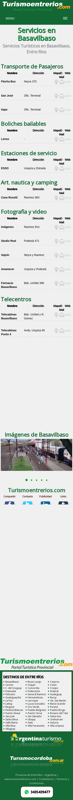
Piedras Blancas (14, 710)
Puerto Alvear (12, 713)
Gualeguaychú (13, 697)
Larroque (33, 700)
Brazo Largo (34, 681)
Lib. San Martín (58, 700)
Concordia (33, 688)
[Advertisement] (36, 388)
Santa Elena (11, 719)
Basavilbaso (12, 681)
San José (10, 716)
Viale (30, 722)
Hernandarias (35, 697)
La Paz (8, 700)
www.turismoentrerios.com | (21, 779)
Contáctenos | (47, 779)
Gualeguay (56, 694)
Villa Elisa (10, 725)
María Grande (57, 703)
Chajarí (31, 685)
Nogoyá (9, 707)
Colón (53, 685)
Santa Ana (55, 716)
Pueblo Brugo (57, 710)
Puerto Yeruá (35, 713)
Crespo (54, 688)
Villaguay (10, 729)
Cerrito (9, 685)
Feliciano (10, 694)
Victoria (54, 722)
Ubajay (31, 719)
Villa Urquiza (57, 725)
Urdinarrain (56, 719)
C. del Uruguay (13, 688)
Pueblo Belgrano (37, 710)
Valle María (11, 722)
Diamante (10, 691)
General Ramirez (37, 694)
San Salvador (35, 716)
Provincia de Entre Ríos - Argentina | (37, 775)
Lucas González (36, 703)
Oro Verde (33, 707)
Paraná (54, 707)
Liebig (8, 703)
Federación (34, 691)
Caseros (54, 681)
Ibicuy (53, 697)
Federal (54, 691)
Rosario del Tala (59, 713)
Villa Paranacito (36, 725)
